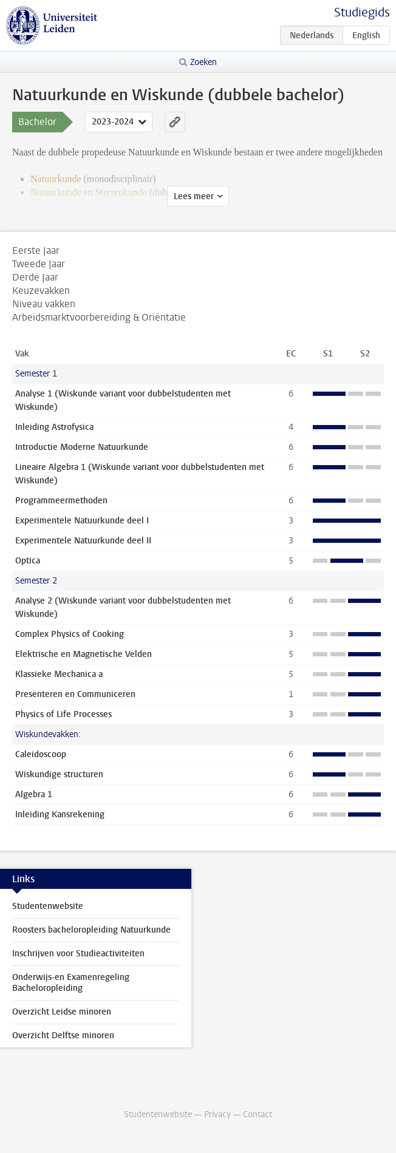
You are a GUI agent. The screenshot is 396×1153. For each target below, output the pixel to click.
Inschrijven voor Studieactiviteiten (78, 953)
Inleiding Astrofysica (54, 427)
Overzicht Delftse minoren (63, 1035)
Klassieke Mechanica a (59, 674)
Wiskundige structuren (59, 774)
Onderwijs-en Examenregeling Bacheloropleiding (70, 982)
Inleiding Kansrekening (59, 814)
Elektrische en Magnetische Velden (83, 654)
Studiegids (362, 12)
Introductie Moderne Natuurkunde (81, 447)
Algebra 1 (33, 794)
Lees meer (194, 196)
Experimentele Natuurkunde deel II (83, 540)
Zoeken (203, 62)
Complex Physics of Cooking (69, 634)
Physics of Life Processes (63, 714)
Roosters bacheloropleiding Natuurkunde (91, 930)
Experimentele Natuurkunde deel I (82, 520)
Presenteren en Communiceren (75, 694)
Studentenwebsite (47, 906)
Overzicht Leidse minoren (61, 1012)
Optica (27, 560)
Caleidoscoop (40, 754)
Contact (257, 1114)
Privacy (217, 1114)
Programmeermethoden (61, 500)
